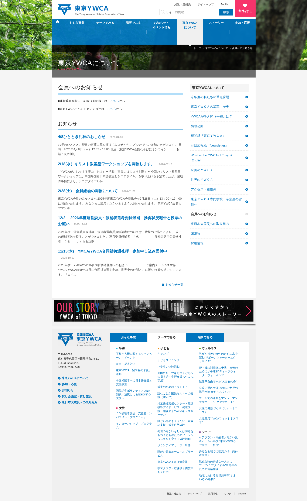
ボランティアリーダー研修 (174, 431)
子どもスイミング (168, 346)
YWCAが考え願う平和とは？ (211, 103)
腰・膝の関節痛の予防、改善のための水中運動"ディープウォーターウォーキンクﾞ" (218, 358)
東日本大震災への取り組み (210, 210)
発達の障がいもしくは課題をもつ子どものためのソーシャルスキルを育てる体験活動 (175, 421)
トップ (197, 34)
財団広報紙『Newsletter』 (210, 132)
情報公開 (197, 112)
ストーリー (216, 25)
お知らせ (68, 376)
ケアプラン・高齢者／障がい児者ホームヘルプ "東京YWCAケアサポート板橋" (218, 428)
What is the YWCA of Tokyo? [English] (211, 144)
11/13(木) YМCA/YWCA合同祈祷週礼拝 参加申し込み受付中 (112, 238)
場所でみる (133, 25)
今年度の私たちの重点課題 (210, 83)
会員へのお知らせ (203, 200)
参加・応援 (242, 25)
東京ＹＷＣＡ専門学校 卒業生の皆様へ (216, 188)
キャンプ (162, 340)
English (225, 4)
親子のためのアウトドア (172, 373)
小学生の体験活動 (168, 353)
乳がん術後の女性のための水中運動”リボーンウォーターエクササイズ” (218, 344)
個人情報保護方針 (67, 491)
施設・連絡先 (182, 4)
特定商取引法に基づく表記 (97, 491)
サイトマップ (205, 4)
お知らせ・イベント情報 (161, 25)
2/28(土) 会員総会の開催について (88, 177)
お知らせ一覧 (174, 271)
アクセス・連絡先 (203, 176)
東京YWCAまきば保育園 (172, 448)
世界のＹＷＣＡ (202, 166)
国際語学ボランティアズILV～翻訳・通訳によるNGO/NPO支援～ (134, 381)
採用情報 (197, 229)
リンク (227, 480)
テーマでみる (105, 25)
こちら (114, 87)
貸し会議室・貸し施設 (77, 383)
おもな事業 (76, 25)
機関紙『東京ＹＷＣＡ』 (208, 122)
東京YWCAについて (189, 25)
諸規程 (195, 220)
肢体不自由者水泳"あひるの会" (218, 368)
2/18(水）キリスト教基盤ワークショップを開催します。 (106, 150)
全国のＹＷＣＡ (202, 156)
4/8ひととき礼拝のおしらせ (81, 123)
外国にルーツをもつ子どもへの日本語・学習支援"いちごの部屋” (175, 363)
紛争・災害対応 (125, 350)
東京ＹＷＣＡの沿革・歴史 (210, 93)
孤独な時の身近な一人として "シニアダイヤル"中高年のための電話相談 (218, 452)
